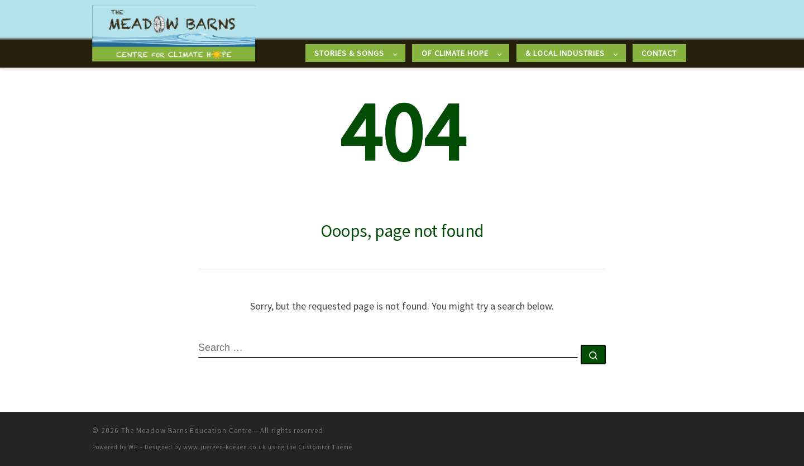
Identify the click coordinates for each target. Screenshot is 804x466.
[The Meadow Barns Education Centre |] (173, 31)
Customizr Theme (325, 447)
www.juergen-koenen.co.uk (224, 447)
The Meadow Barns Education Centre (186, 430)
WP (133, 447)
